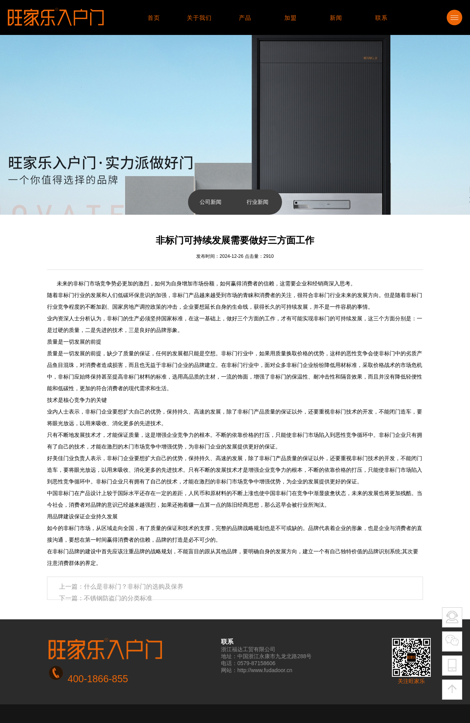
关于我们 (199, 17)
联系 (381, 17)
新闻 (336, 17)
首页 (154, 17)
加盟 (290, 17)
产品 (245, 17)
